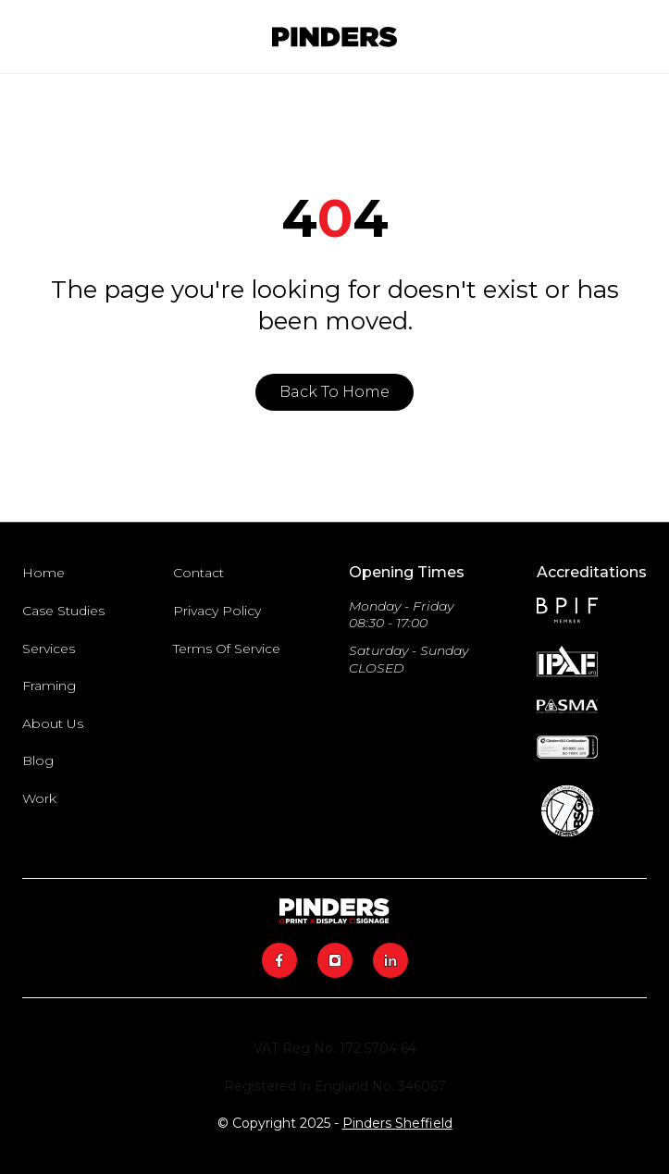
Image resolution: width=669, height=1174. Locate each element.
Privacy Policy (217, 610)
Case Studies (63, 610)
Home (43, 572)
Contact (198, 572)
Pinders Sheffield (397, 1123)
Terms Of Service (226, 648)
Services (48, 648)
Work (39, 798)
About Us (52, 723)
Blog (38, 760)
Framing (49, 685)
